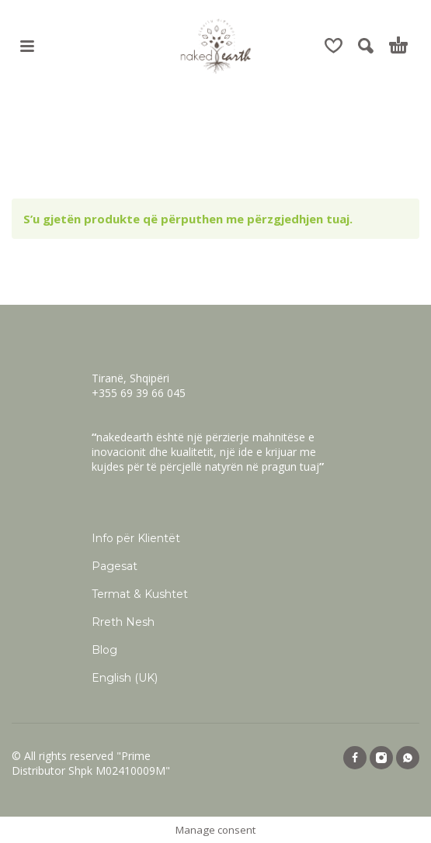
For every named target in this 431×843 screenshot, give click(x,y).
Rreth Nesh (123, 622)
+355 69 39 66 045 (139, 392)
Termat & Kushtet (140, 594)
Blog (104, 650)
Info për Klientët (136, 538)
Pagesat (114, 566)
